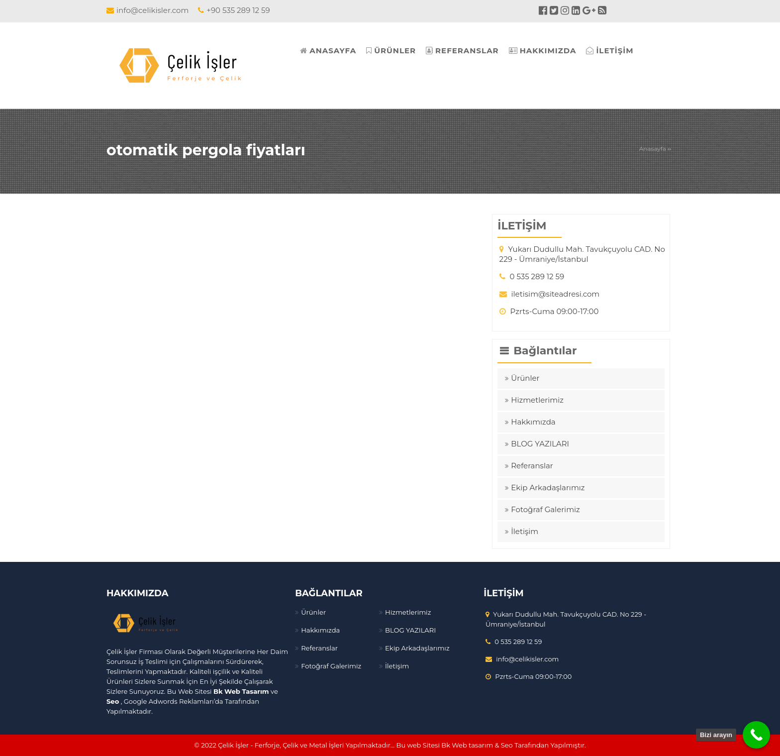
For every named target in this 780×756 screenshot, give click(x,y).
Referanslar (532, 465)
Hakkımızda (533, 422)
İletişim (524, 531)
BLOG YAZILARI (540, 443)
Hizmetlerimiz (537, 400)
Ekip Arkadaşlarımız (548, 487)
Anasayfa (652, 148)
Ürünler (525, 378)
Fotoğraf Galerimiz (545, 509)
